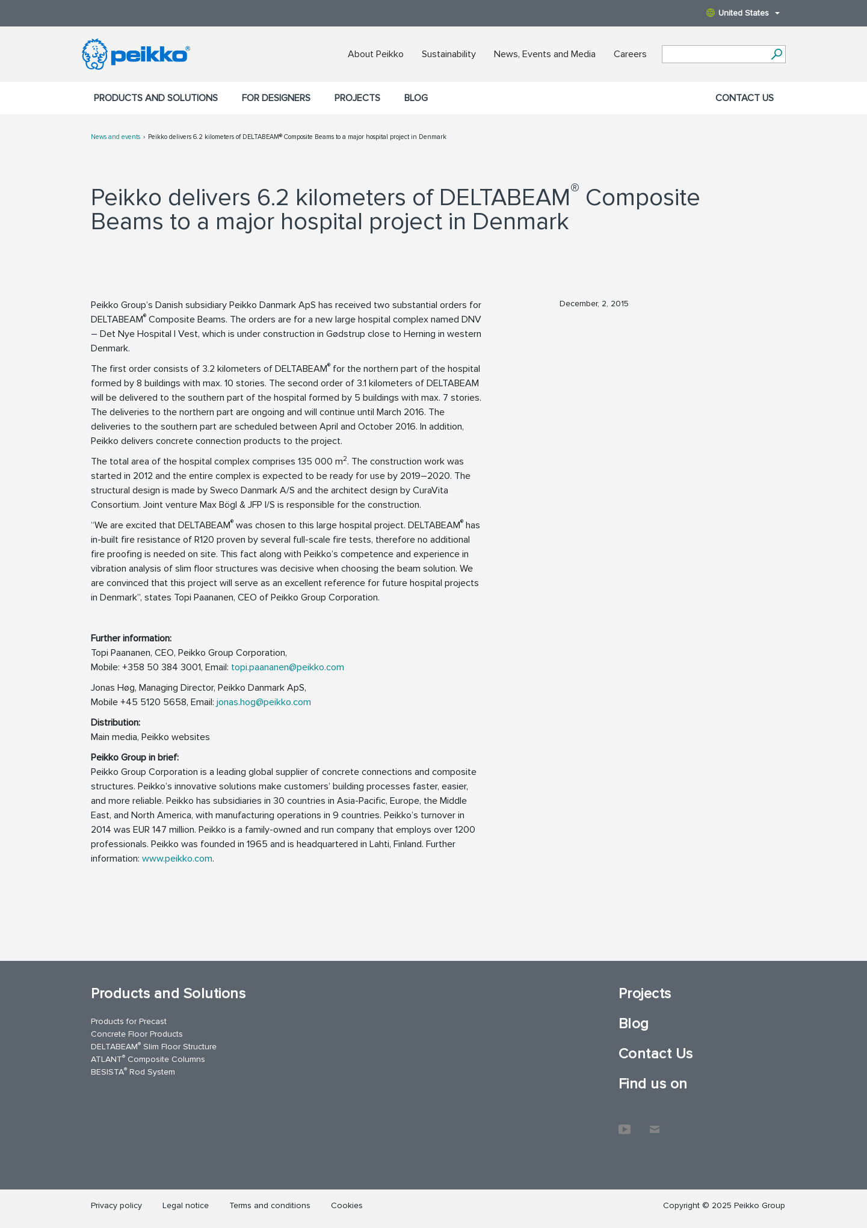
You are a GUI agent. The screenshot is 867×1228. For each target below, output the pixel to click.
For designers (276, 98)
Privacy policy (116, 1205)
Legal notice (185, 1205)
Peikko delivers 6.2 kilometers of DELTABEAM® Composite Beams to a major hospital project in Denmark (297, 137)
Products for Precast (129, 1021)
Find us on (653, 1084)
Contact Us (744, 98)
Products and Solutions (156, 98)
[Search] (777, 54)
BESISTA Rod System (133, 1071)
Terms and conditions (269, 1205)
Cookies (347, 1205)
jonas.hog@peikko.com (264, 702)
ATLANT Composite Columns (148, 1058)
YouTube (625, 1123)
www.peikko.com (177, 859)
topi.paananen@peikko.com (287, 667)
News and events (115, 137)
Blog (416, 98)
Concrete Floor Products (137, 1034)
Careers (630, 54)
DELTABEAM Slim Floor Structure (154, 1046)
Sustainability (449, 54)
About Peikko (376, 54)
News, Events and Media (545, 54)
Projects (357, 98)
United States (743, 13)
